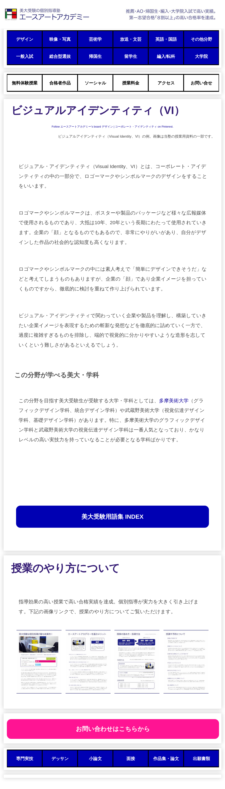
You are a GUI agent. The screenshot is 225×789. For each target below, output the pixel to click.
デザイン (24, 39)
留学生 (130, 56)
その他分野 (201, 39)
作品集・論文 (166, 758)
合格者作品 (60, 83)
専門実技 (24, 758)
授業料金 (130, 83)
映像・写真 (60, 39)
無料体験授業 (25, 83)
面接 (130, 758)
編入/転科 (166, 56)
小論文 (95, 758)
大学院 (201, 56)
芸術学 (95, 39)
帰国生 (95, 56)
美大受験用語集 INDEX (112, 516)
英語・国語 (166, 39)
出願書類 (201, 758)
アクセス (166, 83)
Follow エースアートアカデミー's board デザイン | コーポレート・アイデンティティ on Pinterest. (112, 126)
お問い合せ (201, 83)
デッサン (60, 758)
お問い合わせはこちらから (113, 729)
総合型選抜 (60, 56)
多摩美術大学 (174, 400)
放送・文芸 (130, 39)
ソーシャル (95, 83)
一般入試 (24, 56)
